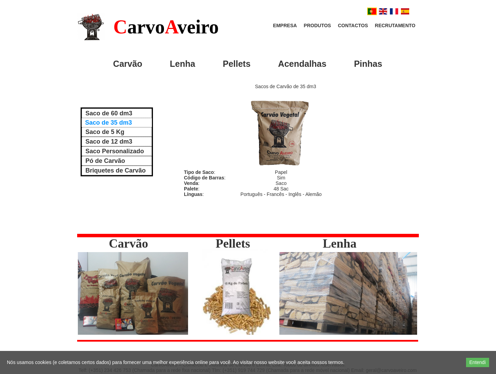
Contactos (353, 25)
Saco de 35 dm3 (108, 122)
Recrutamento (395, 25)
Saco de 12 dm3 (108, 141)
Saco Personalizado (114, 151)
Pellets (237, 64)
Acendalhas (302, 64)
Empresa (285, 25)
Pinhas (368, 64)
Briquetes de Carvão (115, 170)
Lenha (182, 64)
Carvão (127, 64)
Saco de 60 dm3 (108, 113)
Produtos (317, 25)
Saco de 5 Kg (104, 131)
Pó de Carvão (105, 160)
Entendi (477, 362)
